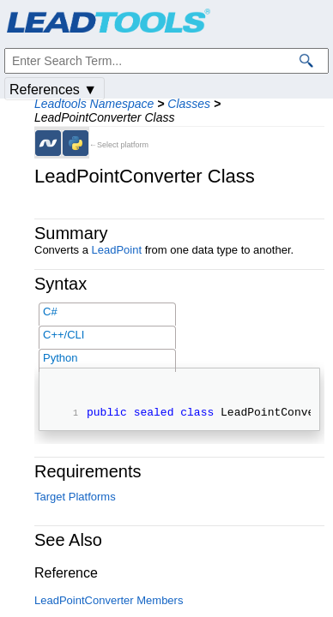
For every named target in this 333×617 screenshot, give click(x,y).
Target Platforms (75, 499)
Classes (188, 104)
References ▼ (53, 89)
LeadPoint (116, 249)
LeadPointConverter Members (108, 602)
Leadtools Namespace (94, 104)
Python (60, 357)
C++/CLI (63, 334)
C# (50, 311)
